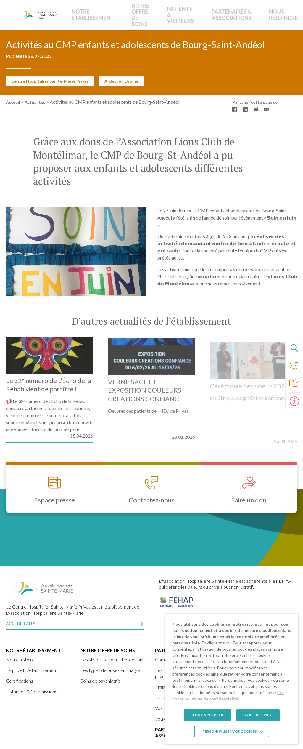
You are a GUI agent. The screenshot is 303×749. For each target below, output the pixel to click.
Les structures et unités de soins (112, 659)
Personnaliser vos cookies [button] (229, 731)
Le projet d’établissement (32, 670)
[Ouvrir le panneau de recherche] (294, 348)
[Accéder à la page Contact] (294, 366)
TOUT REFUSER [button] (258, 715)
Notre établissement (87, 14)
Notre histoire (20, 659)
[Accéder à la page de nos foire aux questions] (294, 383)
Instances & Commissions (31, 691)
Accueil (13, 102)
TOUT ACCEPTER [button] (207, 715)
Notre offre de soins (119, 14)
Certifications (19, 681)
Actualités (35, 102)
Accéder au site (24, 623)
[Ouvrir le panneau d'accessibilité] (294, 401)
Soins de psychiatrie (100, 681)
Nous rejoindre (231, 14)
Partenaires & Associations (192, 14)
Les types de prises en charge (110, 670)
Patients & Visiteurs (155, 14)
